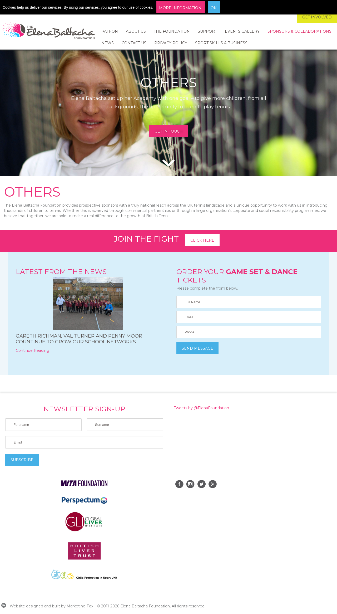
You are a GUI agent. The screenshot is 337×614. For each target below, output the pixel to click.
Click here (202, 240)
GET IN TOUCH (169, 131)
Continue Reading (32, 350)
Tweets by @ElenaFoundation (201, 408)
